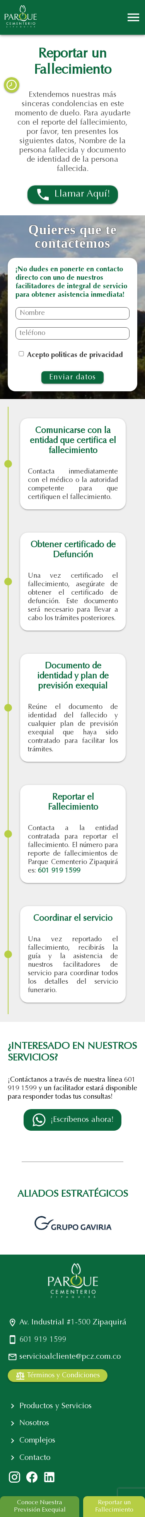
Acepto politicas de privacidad (75, 355)
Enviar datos (72, 377)
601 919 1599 (59, 871)
